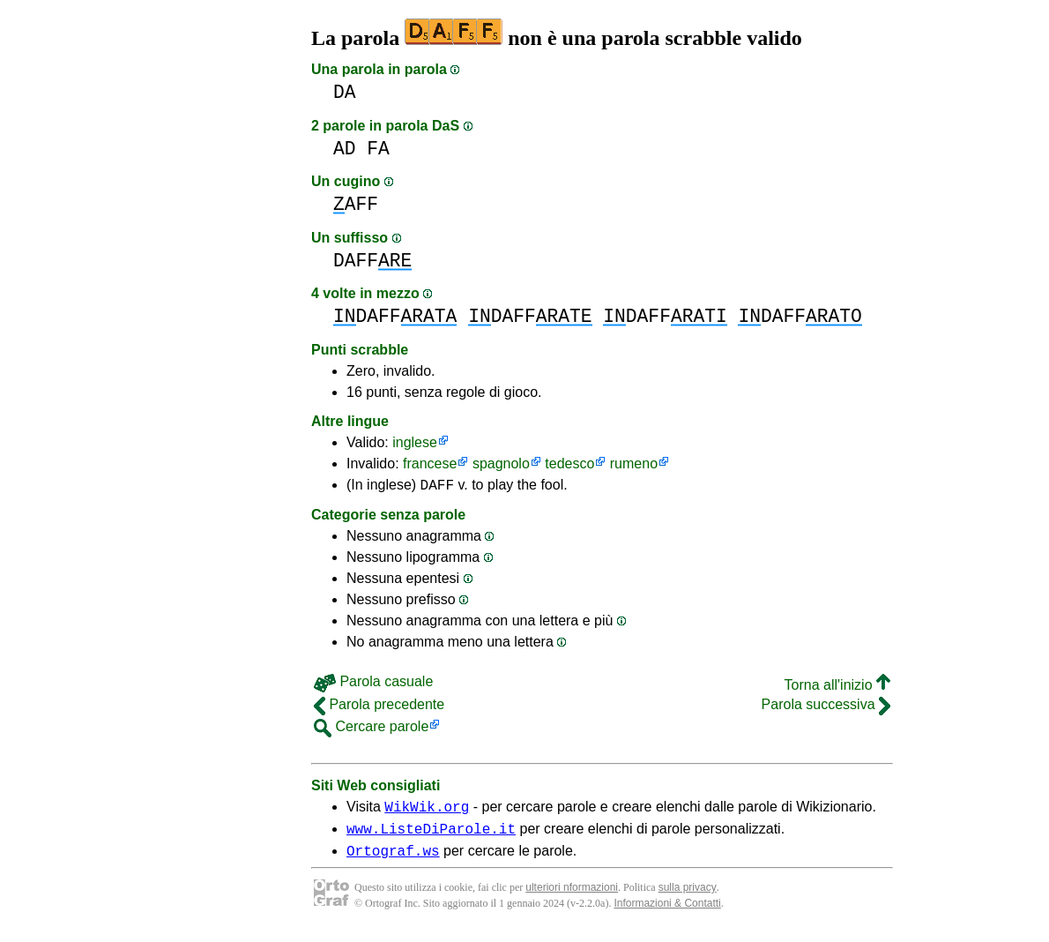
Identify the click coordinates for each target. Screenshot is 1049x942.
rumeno (634, 463)
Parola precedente (379, 706)
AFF (355, 204)
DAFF (372, 260)
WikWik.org (426, 811)
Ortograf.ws (393, 861)
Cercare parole (371, 728)
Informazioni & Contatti (667, 914)
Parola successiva (826, 706)
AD (344, 148)
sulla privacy (687, 898)
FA (378, 148)
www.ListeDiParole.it (431, 836)
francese (430, 463)
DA (344, 92)
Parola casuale (373, 684)
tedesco (569, 463)
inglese (414, 442)
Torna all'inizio (837, 687)
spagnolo (501, 463)
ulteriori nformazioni (571, 898)
